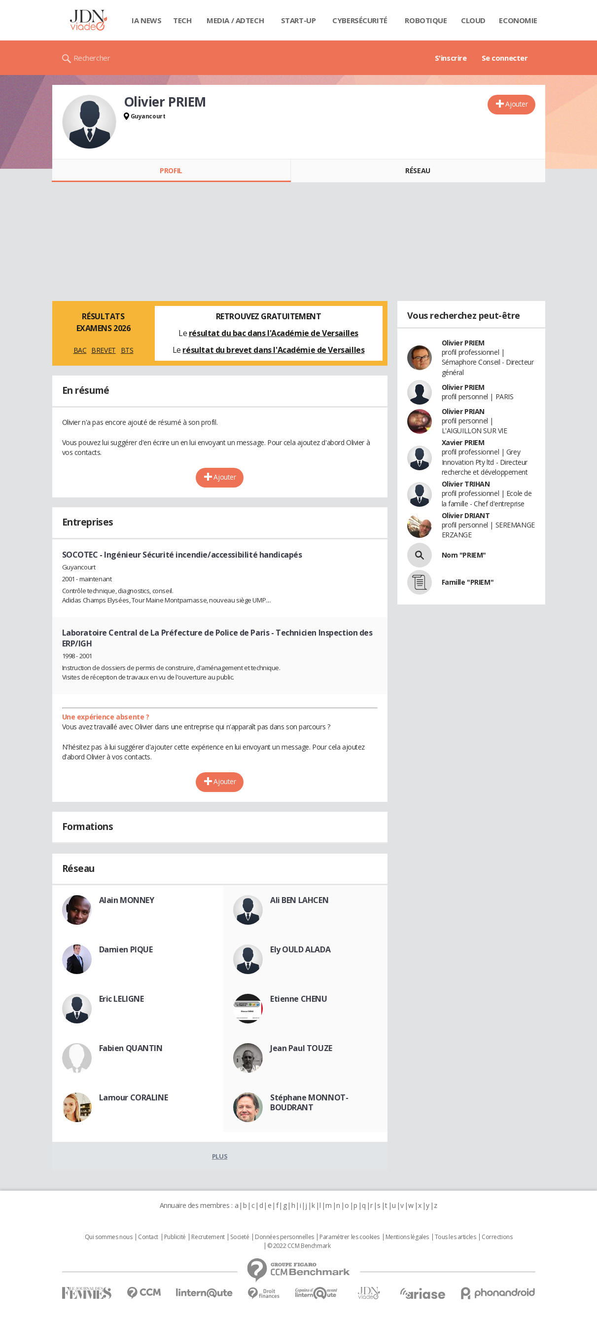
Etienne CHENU (298, 998)
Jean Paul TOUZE (301, 1048)
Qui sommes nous (109, 1237)
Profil (171, 170)
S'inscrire (451, 58)
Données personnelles (284, 1237)
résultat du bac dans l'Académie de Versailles (273, 333)
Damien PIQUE (126, 949)
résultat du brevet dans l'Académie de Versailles (273, 349)
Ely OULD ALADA (300, 949)
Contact (148, 1237)
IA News (146, 20)
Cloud (473, 20)
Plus (219, 1156)
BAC (80, 350)
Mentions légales (407, 1237)
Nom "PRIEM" (464, 555)
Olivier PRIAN (463, 411)
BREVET (103, 350)
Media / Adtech (235, 20)
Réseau (417, 170)
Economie (518, 20)
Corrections (497, 1237)
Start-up (298, 20)
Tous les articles (455, 1237)
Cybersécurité (359, 20)
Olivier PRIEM (463, 342)
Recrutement (207, 1237)
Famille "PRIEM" (468, 582)
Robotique (426, 20)
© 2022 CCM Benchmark (299, 1246)
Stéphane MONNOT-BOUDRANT (309, 1102)
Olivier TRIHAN (466, 484)
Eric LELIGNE (121, 998)
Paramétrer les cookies (349, 1237)
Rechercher (91, 58)
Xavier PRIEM (463, 442)
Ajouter (516, 104)
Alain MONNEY (126, 900)
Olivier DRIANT (466, 515)
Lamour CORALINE (133, 1097)
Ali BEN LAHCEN (299, 900)
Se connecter (505, 58)
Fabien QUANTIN (131, 1048)
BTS (127, 350)
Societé (239, 1237)
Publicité (175, 1237)
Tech (182, 20)
